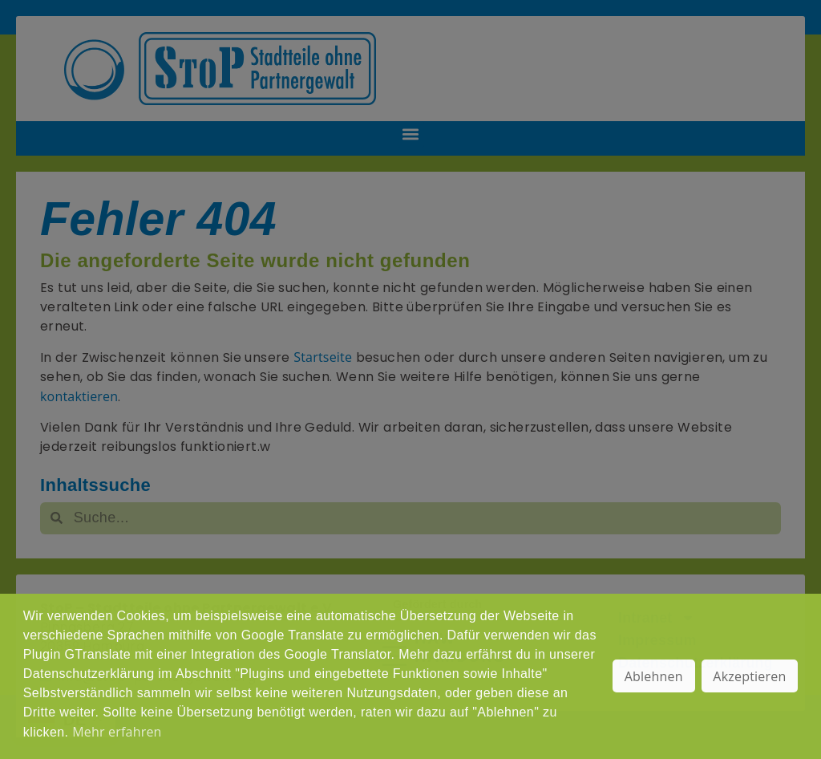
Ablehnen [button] (654, 676)
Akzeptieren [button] (749, 676)
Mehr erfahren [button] (116, 732)
